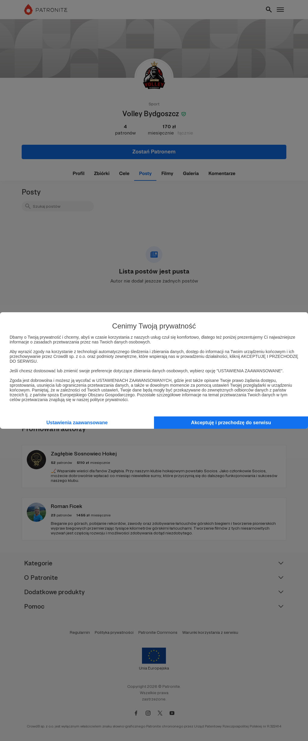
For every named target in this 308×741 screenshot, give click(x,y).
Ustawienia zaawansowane (77, 422)
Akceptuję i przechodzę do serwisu (231, 422)
